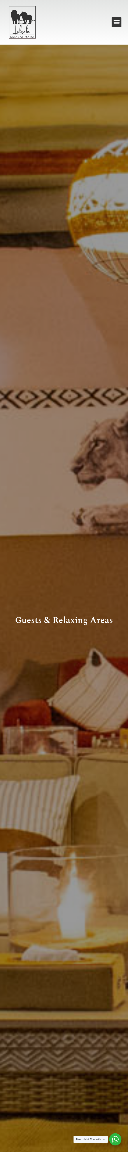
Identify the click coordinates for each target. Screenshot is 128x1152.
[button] (116, 22)
